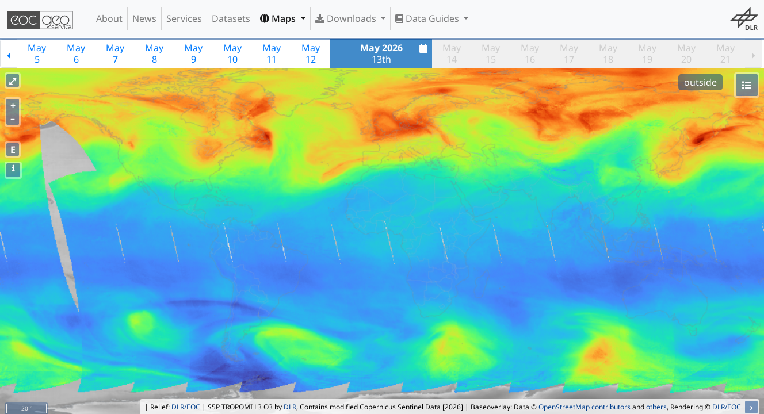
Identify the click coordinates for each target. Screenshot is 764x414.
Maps (279, 18)
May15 (491, 53)
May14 (451, 53)
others (656, 407)
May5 (37, 53)
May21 (725, 53)
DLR (290, 407)
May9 (193, 53)
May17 (569, 53)
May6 (76, 53)
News (144, 18)
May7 (115, 53)
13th (395, 53)
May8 (154, 53)
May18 (608, 53)
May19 (647, 53)
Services (184, 18)
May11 (271, 53)
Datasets (231, 18)
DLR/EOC (185, 407)
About (109, 18)
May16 (530, 53)
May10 (232, 53)
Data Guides (428, 18)
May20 (686, 53)
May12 (310, 53)
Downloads (347, 18)
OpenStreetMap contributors (584, 407)
